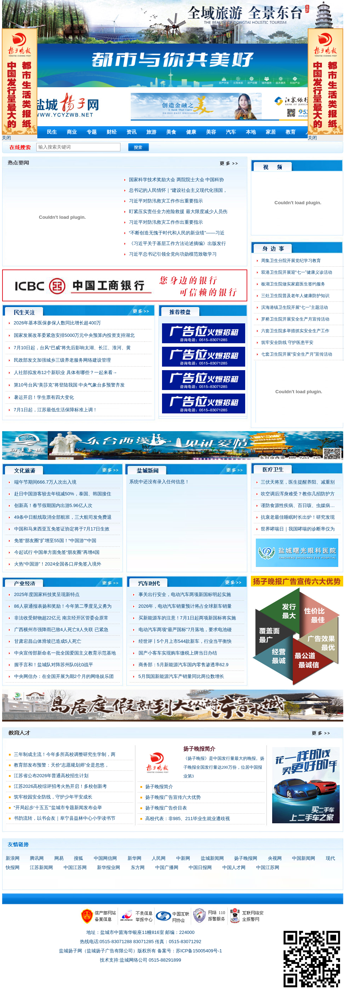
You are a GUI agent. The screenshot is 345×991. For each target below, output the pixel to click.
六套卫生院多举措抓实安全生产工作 (295, 330)
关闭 (6, 137)
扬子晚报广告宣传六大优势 (173, 797)
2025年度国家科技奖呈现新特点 (47, 594)
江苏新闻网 (41, 867)
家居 (271, 132)
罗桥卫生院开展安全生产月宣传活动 (295, 319)
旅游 (151, 132)
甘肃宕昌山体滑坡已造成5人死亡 (47, 641)
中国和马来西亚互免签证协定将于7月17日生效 (62, 528)
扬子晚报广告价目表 (166, 808)
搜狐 (78, 858)
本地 (251, 132)
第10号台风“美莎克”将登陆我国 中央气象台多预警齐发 (69, 385)
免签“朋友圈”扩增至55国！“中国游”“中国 (55, 540)
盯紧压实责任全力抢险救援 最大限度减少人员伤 (178, 211)
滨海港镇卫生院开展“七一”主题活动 (294, 307)
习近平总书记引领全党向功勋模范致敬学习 (173, 254)
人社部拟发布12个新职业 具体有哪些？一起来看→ (65, 372)
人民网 (159, 858)
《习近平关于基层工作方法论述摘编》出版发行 (177, 243)
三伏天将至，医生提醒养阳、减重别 (298, 482)
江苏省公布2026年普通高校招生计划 (51, 775)
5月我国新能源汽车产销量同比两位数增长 (181, 676)
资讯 (131, 132)
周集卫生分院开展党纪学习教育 (291, 260)
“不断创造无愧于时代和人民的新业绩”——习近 (177, 232)
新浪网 (13, 858)
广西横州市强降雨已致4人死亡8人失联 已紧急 (61, 629)
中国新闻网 (303, 858)
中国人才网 (234, 867)
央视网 (275, 858)
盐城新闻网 (212, 858)
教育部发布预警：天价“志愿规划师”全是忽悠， (61, 765)
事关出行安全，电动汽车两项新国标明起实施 (185, 594)
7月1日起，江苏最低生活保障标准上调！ (55, 409)
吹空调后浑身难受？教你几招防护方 (298, 493)
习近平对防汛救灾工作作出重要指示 (166, 201)
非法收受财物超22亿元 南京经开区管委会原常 (61, 617)
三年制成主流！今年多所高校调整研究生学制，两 (64, 754)
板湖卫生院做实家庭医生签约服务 (293, 284)
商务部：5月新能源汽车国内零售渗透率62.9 (184, 664)
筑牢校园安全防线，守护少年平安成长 (53, 797)
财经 (112, 132)
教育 (291, 132)
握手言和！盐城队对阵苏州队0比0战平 (53, 664)
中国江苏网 (75, 867)
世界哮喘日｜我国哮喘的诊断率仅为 (298, 528)
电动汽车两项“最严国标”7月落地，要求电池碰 (185, 629)
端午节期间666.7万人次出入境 (45, 482)
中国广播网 (166, 867)
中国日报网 (200, 867)
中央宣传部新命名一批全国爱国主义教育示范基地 (65, 653)
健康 (191, 132)
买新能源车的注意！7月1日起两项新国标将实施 (187, 617)
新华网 (134, 858)
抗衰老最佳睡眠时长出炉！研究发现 (298, 517)
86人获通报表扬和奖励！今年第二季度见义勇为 (63, 606)
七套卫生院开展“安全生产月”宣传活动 (296, 354)
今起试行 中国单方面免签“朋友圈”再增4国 (57, 552)
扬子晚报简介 (199, 749)
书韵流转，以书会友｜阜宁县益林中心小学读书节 (64, 818)
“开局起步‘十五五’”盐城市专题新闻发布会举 (58, 807)
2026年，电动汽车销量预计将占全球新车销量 (185, 606)
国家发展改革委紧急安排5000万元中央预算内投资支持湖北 (74, 335)
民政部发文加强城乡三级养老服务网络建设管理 (62, 360)
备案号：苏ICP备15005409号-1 (189, 950)
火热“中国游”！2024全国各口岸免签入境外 (58, 564)
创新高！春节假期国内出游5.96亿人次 (53, 505)
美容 (211, 132)
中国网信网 (105, 858)
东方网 (138, 867)
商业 (72, 132)
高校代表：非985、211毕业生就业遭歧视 (187, 818)
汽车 (231, 132)
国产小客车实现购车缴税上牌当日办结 (178, 653)
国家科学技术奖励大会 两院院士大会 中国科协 (176, 179)
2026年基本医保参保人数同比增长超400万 (57, 322)
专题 (92, 132)
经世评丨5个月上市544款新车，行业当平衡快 (185, 641)
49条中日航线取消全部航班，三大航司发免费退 (63, 517)
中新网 (183, 858)
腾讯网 (37, 858)
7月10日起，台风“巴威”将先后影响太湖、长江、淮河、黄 (72, 347)
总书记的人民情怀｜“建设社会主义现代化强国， (178, 190)
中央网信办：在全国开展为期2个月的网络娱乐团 (64, 676)
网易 (59, 858)
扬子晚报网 (245, 858)
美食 (171, 132)
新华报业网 (108, 867)
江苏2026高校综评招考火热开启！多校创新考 (60, 786)
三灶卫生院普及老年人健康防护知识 (295, 295)
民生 (52, 132)
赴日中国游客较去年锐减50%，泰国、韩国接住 (62, 493)
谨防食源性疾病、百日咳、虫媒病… (298, 505)
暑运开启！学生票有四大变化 (44, 397)
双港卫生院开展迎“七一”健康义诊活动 (296, 272)
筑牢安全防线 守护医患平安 (287, 342)
